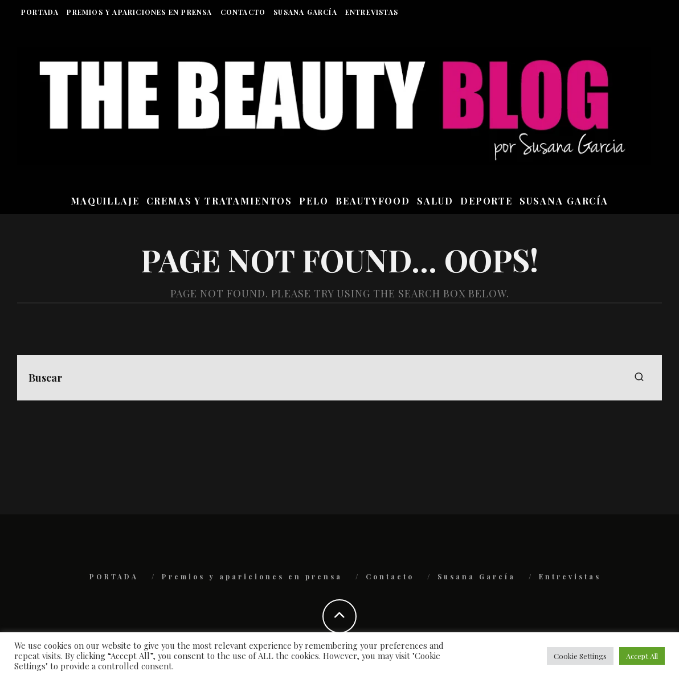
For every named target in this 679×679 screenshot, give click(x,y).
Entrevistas (371, 12)
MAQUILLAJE (105, 201)
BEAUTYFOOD (373, 201)
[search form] (339, 377)
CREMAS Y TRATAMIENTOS (219, 201)
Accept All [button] (642, 656)
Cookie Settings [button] (580, 656)
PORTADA (40, 12)
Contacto (243, 12)
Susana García (305, 12)
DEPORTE (486, 201)
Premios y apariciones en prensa (139, 12)
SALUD (435, 201)
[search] (639, 377)
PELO (314, 201)
